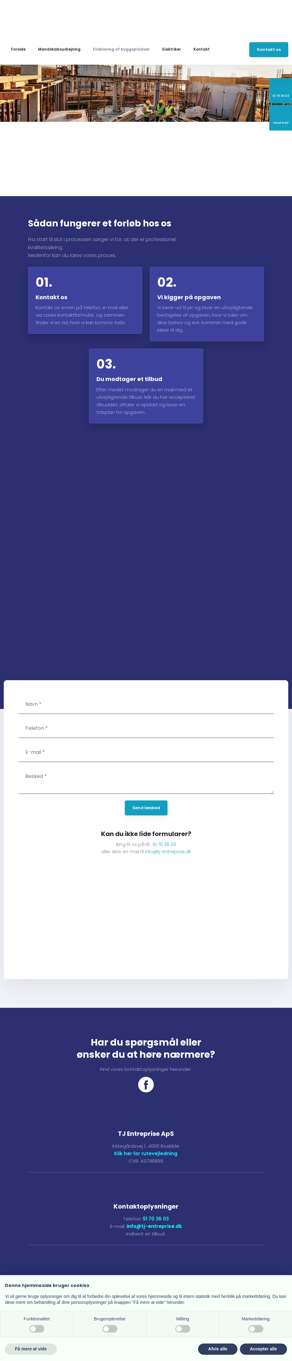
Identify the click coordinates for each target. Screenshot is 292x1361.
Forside (18, 49)
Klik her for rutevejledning (146, 1153)
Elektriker (171, 49)
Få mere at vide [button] (31, 1348)
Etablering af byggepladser (121, 49)
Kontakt (201, 49)
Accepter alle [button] (263, 1348)
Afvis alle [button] (217, 1348)
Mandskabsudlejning (59, 49)
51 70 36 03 (164, 844)
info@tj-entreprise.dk (168, 852)
